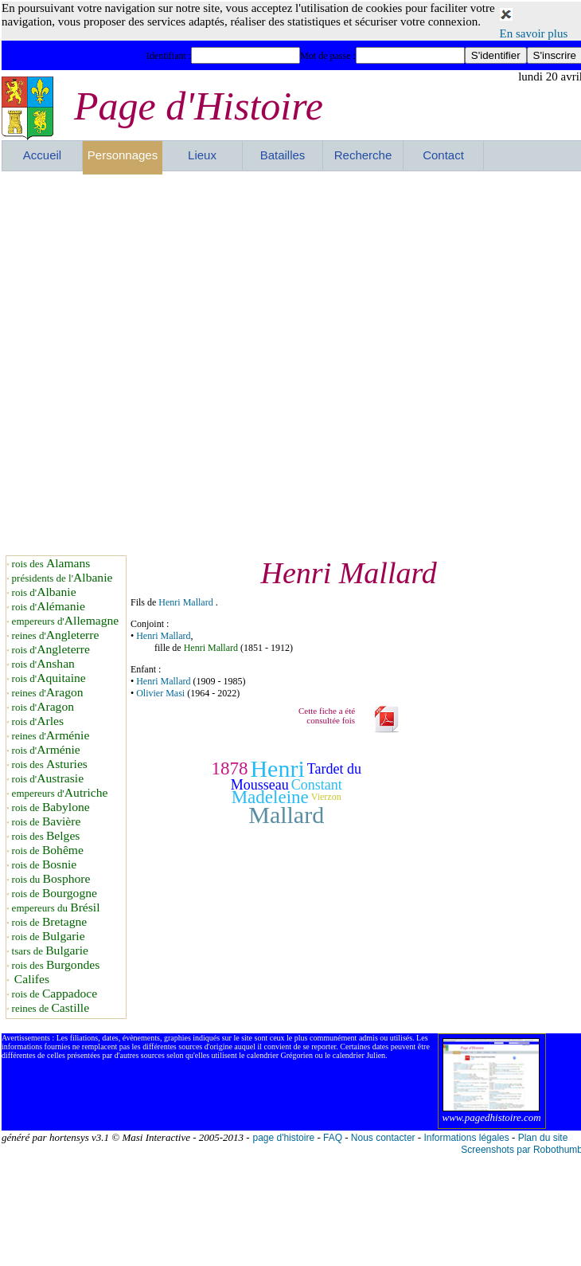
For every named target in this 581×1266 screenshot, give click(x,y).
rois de (51, 807)
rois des (51, 564)
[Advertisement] (185, 362)
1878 (229, 768)
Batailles (283, 155)
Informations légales (466, 1137)
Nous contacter (383, 1137)
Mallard (286, 815)
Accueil (42, 155)
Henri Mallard (185, 602)
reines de (50, 1008)
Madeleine (270, 797)
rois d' (44, 592)
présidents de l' (62, 578)
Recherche (363, 155)
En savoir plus (534, 33)
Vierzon (326, 797)
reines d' (55, 635)
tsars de (50, 951)
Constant (316, 785)
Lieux (202, 155)
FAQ (332, 1137)
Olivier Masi (160, 693)
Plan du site (543, 1137)
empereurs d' (65, 621)
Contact (443, 155)
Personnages (123, 155)
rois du (51, 879)
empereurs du (56, 908)
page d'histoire (283, 1137)
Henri (277, 768)
